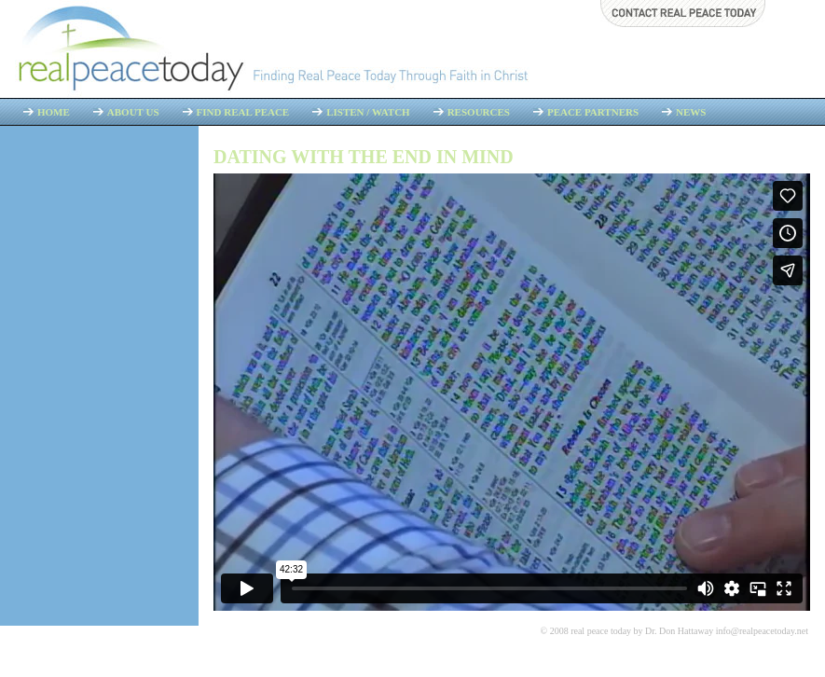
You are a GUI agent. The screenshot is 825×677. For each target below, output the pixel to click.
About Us (133, 111)
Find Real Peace (243, 111)
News (691, 111)
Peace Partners (593, 111)
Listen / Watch (367, 111)
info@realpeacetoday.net (762, 631)
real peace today (601, 631)
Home (53, 111)
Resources (478, 111)
